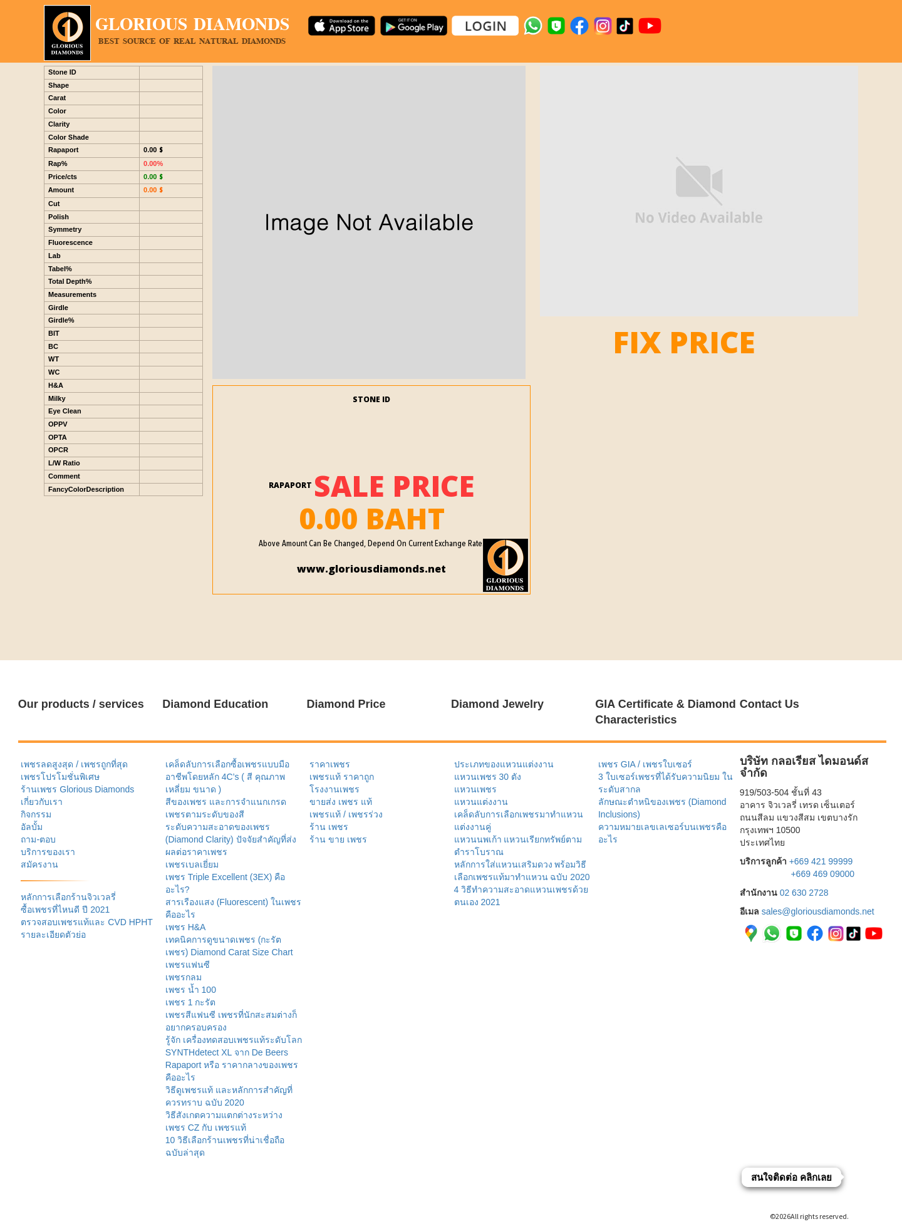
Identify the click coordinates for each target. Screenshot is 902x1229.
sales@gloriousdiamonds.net (818, 911)
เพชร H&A (185, 927)
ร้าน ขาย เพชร (338, 839)
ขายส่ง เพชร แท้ (340, 802)
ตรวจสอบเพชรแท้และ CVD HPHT (86, 922)
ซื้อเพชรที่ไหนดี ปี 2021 (65, 910)
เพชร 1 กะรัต (190, 1002)
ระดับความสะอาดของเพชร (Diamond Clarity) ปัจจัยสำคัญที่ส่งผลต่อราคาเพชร (230, 839)
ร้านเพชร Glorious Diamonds (77, 789)
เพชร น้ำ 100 (190, 990)
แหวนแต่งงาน (481, 802)
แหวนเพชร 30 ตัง (487, 777)
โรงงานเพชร (334, 789)
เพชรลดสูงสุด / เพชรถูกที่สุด (74, 764)
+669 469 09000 (822, 874)
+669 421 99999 (821, 861)
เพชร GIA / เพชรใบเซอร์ (645, 764)
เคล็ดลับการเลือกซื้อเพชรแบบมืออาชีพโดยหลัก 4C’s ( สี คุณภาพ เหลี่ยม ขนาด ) (227, 776)
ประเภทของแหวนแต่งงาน (504, 764)
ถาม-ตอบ (38, 839)
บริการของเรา (48, 852)
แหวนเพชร (475, 789)
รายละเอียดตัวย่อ (53, 935)
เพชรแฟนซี (187, 965)
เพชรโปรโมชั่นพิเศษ (60, 777)
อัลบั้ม (32, 827)
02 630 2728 (804, 893)
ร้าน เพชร (328, 827)
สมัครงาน (39, 864)
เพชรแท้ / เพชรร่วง (346, 814)
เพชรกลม (183, 977)
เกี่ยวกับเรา (42, 802)
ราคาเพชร (329, 764)
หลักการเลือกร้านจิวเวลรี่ (68, 897)
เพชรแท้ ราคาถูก (341, 777)
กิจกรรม (36, 814)
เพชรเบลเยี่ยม (192, 864)
